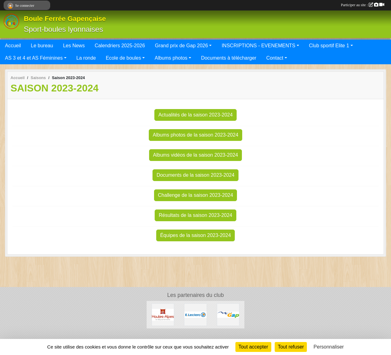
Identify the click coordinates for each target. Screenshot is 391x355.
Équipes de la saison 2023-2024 (195, 235)
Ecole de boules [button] (123, 58)
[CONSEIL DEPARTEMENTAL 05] (163, 314)
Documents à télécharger (228, 58)
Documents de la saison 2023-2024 (195, 175)
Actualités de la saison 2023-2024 (195, 114)
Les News (74, 45)
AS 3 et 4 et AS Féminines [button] (34, 58)
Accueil (13, 45)
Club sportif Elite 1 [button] (329, 45)
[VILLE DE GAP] (228, 314)
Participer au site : (362, 5)
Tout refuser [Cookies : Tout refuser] (291, 346)
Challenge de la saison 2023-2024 (195, 195)
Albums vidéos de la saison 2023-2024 (195, 155)
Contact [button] (274, 58)
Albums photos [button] (171, 58)
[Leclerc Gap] (195, 314)
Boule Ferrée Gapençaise (65, 19)
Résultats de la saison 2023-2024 (195, 215)
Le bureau (42, 45)
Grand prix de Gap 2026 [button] (181, 45)
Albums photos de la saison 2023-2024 (195, 134)
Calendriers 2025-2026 (120, 45)
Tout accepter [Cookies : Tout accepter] (253, 346)
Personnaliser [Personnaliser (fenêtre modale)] (329, 346)
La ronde (86, 58)
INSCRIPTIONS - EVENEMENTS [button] (258, 45)
